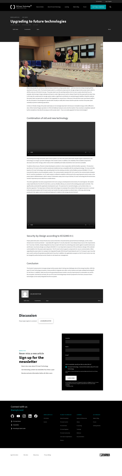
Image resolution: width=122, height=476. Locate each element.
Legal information (14, 455)
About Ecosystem (64, 418)
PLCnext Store (99, 1)
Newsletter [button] (16, 425)
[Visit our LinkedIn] (30, 416)
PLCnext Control (64, 422)
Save (38, 29)
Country (67, 338)
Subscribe (71, 378)
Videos (78, 422)
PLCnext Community (65, 433)
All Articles (46, 418)
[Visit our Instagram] (25, 416)
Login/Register (45, 321)
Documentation (80, 436)
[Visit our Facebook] (36, 416)
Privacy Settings (47, 455)
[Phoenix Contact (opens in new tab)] (105, 455)
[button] (40, 7)
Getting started (98, 7)
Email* (67, 355)
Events (45, 422)
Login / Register (108, 1)
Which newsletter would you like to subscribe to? (78, 364)
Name (66, 346)
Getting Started (96, 425)
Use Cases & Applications (66, 436)
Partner (62, 440)
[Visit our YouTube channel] (19, 416)
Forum (94, 422)
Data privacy (36, 455)
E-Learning (79, 425)
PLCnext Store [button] (17, 421)
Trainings (79, 429)
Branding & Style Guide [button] (19, 428)
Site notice (25, 455)
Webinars (79, 433)
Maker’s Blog (96, 418)
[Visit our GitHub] (13, 416)
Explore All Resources (82, 418)
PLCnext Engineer (64, 429)
